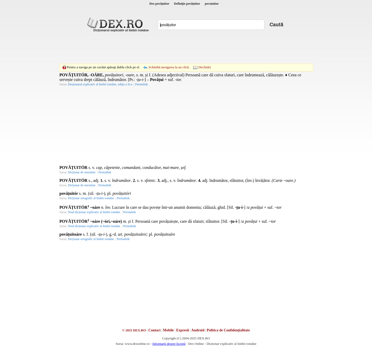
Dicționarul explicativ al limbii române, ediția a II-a (100, 84)
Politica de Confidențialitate (228, 330)
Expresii (182, 330)
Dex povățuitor (159, 3)
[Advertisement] (186, 47)
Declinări (204, 67)
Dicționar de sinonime (82, 172)
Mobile (168, 330)
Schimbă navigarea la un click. (169, 67)
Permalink (141, 84)
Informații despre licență (168, 344)
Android (197, 330)
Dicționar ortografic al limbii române (91, 198)
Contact (154, 330)
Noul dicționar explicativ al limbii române (94, 212)
